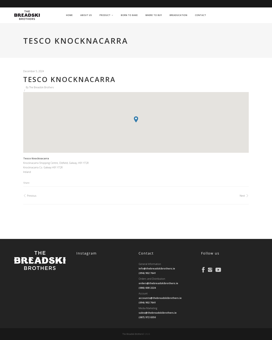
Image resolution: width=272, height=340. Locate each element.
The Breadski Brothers (41, 87)
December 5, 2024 (33, 71)
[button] (136, 119)
